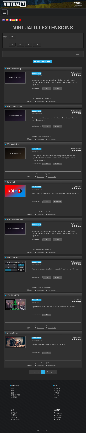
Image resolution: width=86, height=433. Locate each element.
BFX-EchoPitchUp (14, 69)
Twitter (57, 419)
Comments (40, 101)
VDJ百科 (57, 393)
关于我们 (14, 413)
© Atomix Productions (43, 431)
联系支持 (57, 389)
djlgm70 (78, 299)
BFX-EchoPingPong (15, 106)
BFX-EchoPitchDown (15, 220)
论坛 (55, 397)
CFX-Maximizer (13, 144)
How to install (52, 101)
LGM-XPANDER (13, 295)
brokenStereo (12, 333)
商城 (12, 391)
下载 (12, 389)
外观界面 (14, 397)
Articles (56, 395)
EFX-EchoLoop (13, 257)
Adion (79, 186)
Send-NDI (11, 182)
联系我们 (14, 415)
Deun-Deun (77, 73)
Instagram (58, 417)
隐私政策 (14, 417)
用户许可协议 (15, 419)
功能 (12, 393)
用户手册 (57, 391)
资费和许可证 (15, 395)
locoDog (78, 337)
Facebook (58, 413)
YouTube (57, 415)
